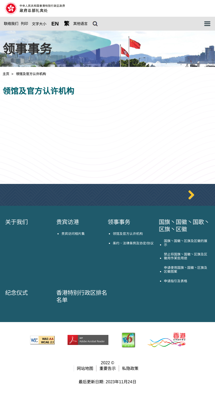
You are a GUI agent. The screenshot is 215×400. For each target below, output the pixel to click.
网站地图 (85, 381)
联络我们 (11, 24)
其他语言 (80, 24)
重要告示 (107, 381)
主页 (6, 74)
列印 (24, 24)
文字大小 (39, 24)
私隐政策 (130, 381)
